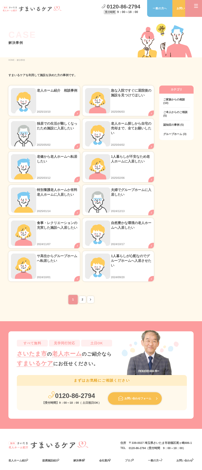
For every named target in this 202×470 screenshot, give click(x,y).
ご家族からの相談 (174, 99)
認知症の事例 (171, 125)
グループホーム (173, 134)
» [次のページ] (92, 287)
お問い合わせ (172, 8)
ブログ (127, 447)
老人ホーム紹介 (18, 447)
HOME (11, 60)
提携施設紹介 (50, 447)
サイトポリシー (141, 464)
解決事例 (78, 447)
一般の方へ (147, 8)
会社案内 (103, 447)
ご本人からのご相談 (176, 112)
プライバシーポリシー (175, 464)
